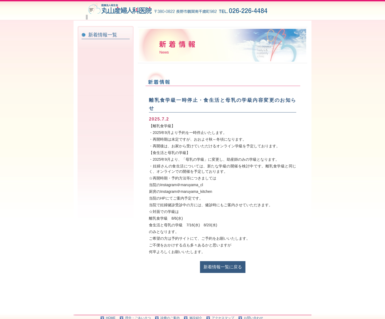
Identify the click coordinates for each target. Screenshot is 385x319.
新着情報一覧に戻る (222, 276)
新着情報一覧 (102, 44)
